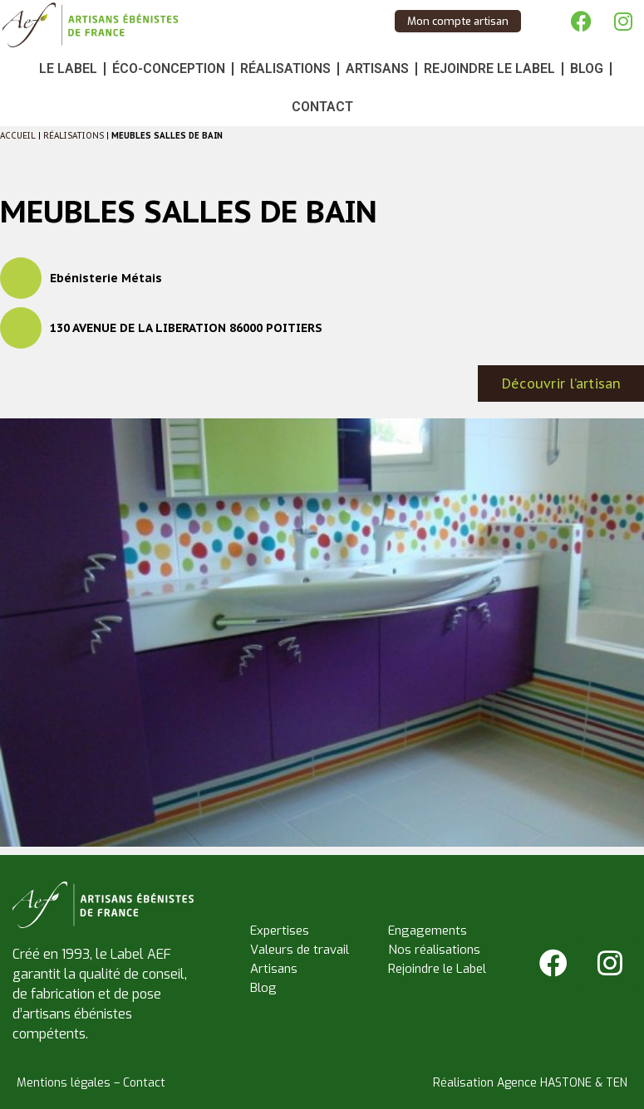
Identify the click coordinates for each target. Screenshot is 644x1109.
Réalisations (285, 68)
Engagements (427, 930)
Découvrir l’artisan (561, 383)
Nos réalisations (434, 949)
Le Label (68, 68)
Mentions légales (64, 1083)
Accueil (18, 135)
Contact (322, 107)
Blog (586, 68)
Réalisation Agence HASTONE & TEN (530, 1083)
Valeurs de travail (299, 949)
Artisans (377, 68)
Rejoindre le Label (489, 68)
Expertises (279, 930)
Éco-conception (168, 68)
